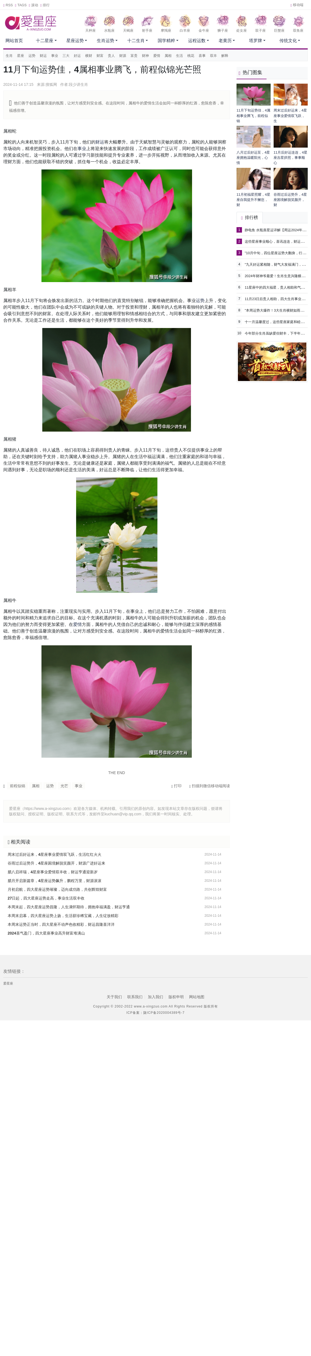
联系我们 (134, 997)
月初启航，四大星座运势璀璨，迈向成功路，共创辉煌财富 (57, 889)
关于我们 (114, 997)
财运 (43, 56)
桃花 (191, 56)
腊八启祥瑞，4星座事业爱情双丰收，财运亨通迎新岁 (53, 872)
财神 (145, 56)
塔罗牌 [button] (255, 40)
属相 (168, 56)
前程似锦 (17, 786)
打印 (176, 786)
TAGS (21, 5)
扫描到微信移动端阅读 (209, 786)
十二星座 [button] (44, 40)
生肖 (9, 56)
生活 (179, 56)
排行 (45, 5)
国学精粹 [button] (166, 40)
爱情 (156, 56)
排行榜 (249, 217)
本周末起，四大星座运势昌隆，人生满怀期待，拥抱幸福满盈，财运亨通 (69, 907)
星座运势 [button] (75, 40)
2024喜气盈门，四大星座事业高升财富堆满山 (46, 933)
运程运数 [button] (197, 40)
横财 (88, 56)
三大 (66, 56)
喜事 (202, 56)
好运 (77, 56)
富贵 (134, 56)
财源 (122, 56)
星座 (20, 56)
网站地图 (196, 997)
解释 (224, 56)
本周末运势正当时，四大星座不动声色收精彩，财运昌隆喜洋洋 (61, 924)
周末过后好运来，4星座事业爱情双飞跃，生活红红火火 (54, 854)
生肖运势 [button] (105, 40)
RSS (8, 5)
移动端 (297, 5)
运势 (31, 56)
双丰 (213, 56)
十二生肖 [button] (136, 40)
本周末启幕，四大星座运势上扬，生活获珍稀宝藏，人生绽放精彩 (63, 915)
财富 (100, 56)
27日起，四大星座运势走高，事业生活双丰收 (46, 898)
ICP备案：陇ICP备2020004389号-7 (155, 1013)
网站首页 (14, 40)
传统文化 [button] (288, 40)
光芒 (64, 786)
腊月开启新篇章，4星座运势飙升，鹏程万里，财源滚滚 (54, 880)
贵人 (111, 56)
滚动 (33, 5)
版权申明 (176, 997)
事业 (54, 56)
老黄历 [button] (225, 40)
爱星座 (8, 983)
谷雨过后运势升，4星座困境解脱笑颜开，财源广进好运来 (56, 863)
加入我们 (155, 997)
